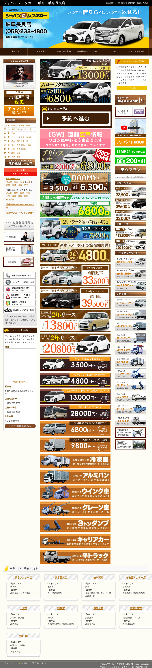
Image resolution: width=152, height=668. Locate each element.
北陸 (8, 185)
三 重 (6, 141)
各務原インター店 (136, 577)
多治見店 (98, 608)
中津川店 (23, 636)
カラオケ (112, 51)
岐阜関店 (98, 577)
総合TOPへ (111, 3)
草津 (13, 157)
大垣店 (23, 608)
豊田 (13, 129)
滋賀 (20, 185)
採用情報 (122, 3)
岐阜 (22, 182)
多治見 (29, 137)
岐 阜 (6, 137)
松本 (13, 149)
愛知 (16, 182)
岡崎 (19, 129)
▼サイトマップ (9, 663)
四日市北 (20, 141)
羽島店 (61, 608)
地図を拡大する (20, 382)
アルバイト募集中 (136, 51)
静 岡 (6, 153)
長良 (22, 137)
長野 (19, 149)
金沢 (19, 145)
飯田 (24, 149)
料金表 (133, 88)
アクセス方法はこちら (21, 426)
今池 (28, 126)
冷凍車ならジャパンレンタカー (20, 213)
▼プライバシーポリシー (38, 663)
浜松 (19, 153)
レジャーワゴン (13, 178)
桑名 (13, 141)
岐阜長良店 (61, 577)
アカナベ (15, 137)
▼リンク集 (23, 663)
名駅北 (14, 126)
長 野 (6, 149)
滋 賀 (6, 157)
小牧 (24, 129)
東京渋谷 (10, 199)
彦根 (19, 157)
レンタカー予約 (40, 51)
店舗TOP (15, 51)
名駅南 (21, 126)
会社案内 (131, 3)
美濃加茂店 (136, 608)
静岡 (13, 153)
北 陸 (6, 145)
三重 (28, 182)
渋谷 (13, 133)
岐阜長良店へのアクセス (88, 51)
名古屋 (6, 126)
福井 (13, 145)
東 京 (6, 133)
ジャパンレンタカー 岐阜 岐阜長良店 (34, 3)
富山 (24, 145)
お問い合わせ (143, 3)
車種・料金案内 (64, 51)
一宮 (30, 129)
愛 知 (6, 129)
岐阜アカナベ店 (23, 577)
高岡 (30, 145)
